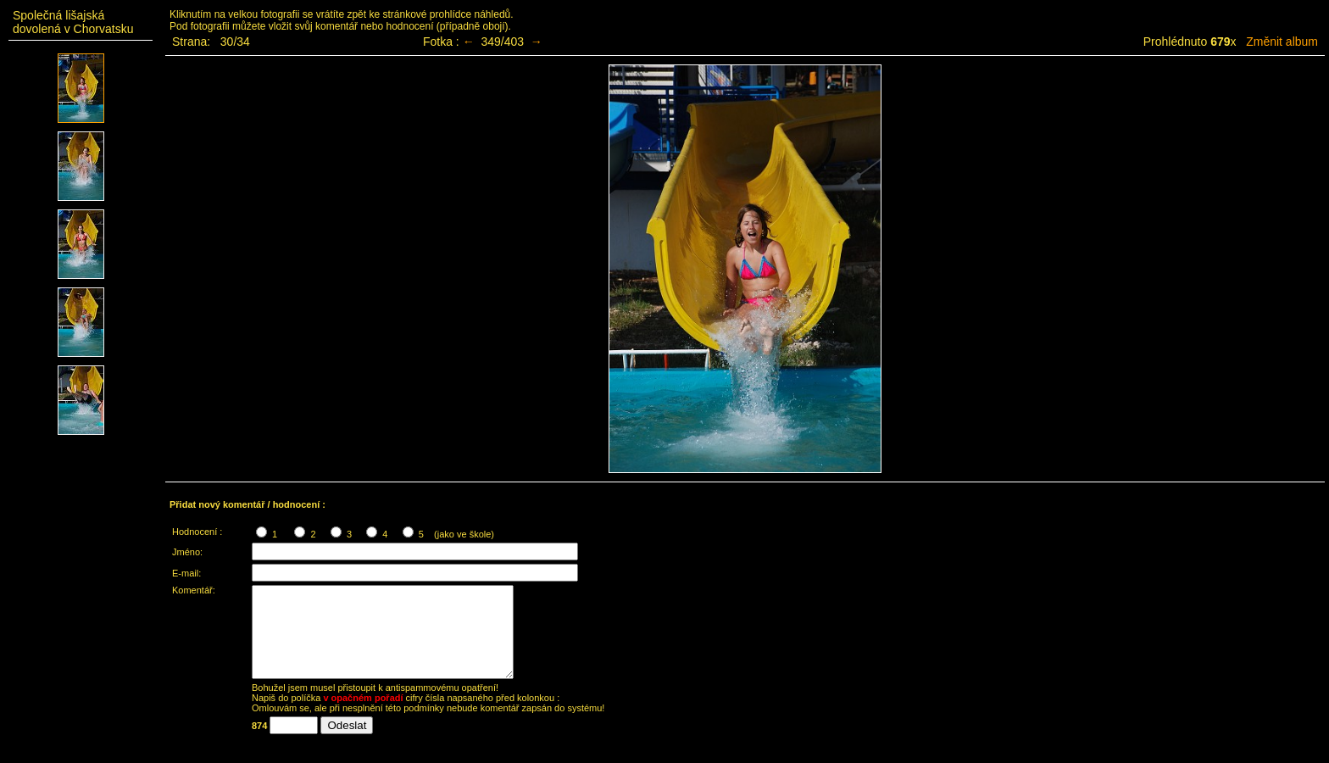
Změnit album (1282, 41)
